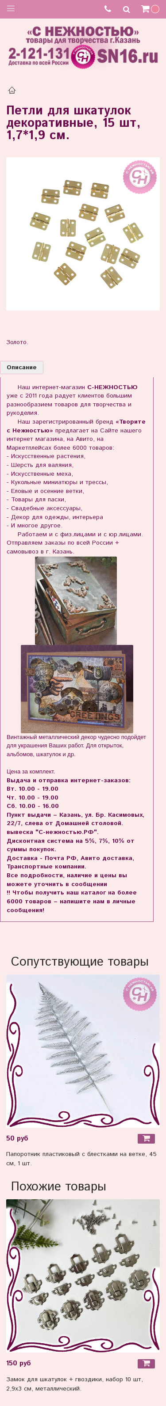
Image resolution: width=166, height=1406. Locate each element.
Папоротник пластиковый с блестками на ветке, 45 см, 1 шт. (81, 1159)
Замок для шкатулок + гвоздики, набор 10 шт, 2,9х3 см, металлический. (74, 1384)
